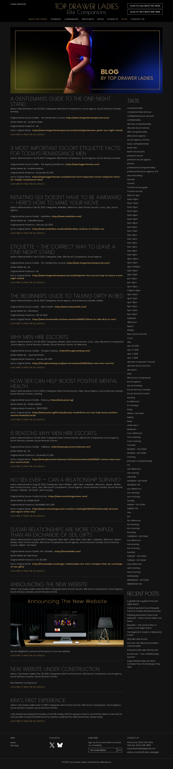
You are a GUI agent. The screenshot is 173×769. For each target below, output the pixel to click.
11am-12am (132, 231)
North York (132, 147)
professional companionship (141, 167)
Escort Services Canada (109, 108)
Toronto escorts (135, 191)
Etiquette (112, 19)
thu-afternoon (134, 520)
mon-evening (133, 437)
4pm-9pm (132, 302)
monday (131, 445)
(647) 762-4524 (145, 742)
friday (130, 409)
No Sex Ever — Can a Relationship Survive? (65, 480)
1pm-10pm (132, 278)
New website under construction (55, 669)
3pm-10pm (132, 286)
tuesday (131, 552)
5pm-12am (132, 310)
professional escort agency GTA (142, 171)
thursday (131, 532)
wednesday (133, 576)
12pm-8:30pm (65, 484)
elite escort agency (136, 136)
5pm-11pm (132, 306)
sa (128, 465)
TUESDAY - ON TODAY (136, 556)
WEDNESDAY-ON (134, 584)
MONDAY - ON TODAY (137, 449)
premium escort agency (139, 159)
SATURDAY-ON (133, 484)
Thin (129, 512)
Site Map (14, 745)
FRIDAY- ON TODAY (27, 545)
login (13, 4)
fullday (100, 300)
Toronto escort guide (137, 187)
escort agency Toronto (138, 139)
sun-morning (133, 496)
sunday (130, 500)
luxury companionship (138, 143)
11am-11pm (132, 227)
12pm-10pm (132, 258)
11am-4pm (132, 239)
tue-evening (133, 544)
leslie (129, 421)
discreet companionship (139, 124)
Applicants (88, 19)
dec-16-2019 (133, 346)
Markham (131, 429)
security (131, 179)
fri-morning (132, 405)
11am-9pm (87, 539)
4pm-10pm (132, 294)
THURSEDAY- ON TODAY (137, 536)
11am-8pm (132, 250)
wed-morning (46, 490)
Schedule (56, 19)
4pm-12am (132, 298)
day (108, 207)
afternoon (72, 207)
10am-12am (132, 203)
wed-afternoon (134, 564)
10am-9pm (75, 539)
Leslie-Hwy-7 (133, 425)
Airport (109, 484)
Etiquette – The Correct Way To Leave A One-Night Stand (62, 249)
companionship (135, 108)
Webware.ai (105, 762)
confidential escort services (140, 116)
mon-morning (134, 441)
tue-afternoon (134, 540)
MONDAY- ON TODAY (136, 453)
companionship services (139, 112)
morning (131, 457)
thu (128, 516)
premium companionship (139, 461)
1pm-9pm (132, 282)
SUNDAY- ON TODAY (136, 504)
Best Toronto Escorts (88, 207)
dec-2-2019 (132, 354)
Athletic (61, 341)
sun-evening (133, 492)
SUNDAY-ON (132, 508)
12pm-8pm (132, 270)
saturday (131, 476)
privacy (130, 163)
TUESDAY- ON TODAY (28, 490)
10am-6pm (63, 539)
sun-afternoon (134, 488)
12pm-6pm (132, 262)
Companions (71, 19)
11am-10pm (132, 223)
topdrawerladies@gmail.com (141, 748)
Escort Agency (89, 108)
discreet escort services (138, 365)
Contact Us (137, 19)
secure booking (134, 175)
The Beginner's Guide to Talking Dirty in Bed (67, 296)
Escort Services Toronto (62, 344)
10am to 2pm (133, 195)
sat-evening (133, 473)
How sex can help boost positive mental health (63, 383)
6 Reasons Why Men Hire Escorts (53, 433)
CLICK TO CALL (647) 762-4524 (145, 5)
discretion (132, 369)
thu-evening (133, 524)
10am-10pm (132, 199)
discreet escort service (138, 128)
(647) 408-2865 (143, 745)
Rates (101, 19)
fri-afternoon (81, 344)
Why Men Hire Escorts (39, 337)
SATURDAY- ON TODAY (137, 480)
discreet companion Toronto (141, 361)
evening (14, 111)
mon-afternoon (134, 433)
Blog (124, 19)
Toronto (131, 183)
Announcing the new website (48, 584)
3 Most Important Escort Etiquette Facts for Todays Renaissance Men (65, 150)
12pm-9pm (78, 484)
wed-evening (133, 568)
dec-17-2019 (132, 350)
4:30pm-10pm (134, 290)
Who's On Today (38, 19)
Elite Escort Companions (69, 108)
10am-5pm (132, 207)
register (22, 4)
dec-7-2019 (132, 358)
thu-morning (133, 528)
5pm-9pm (132, 314)
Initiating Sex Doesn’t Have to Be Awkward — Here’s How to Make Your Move (66, 199)
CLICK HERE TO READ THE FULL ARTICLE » (27, 134)
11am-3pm (132, 235)
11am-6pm (132, 247)
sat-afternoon (134, 469)
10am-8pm (132, 215)
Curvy (102, 207)
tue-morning (133, 548)
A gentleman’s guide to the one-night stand (60, 101)
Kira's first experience (37, 700)
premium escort (135, 155)
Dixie (59, 256)
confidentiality (134, 120)
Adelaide (62, 207)
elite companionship (137, 131)
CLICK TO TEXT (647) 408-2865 (145, 12)
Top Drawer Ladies (78, 762)
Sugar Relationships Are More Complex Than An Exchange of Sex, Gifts (61, 532)
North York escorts (136, 151)
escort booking (134, 385)
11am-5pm (132, 242)
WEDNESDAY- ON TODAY (138, 580)
